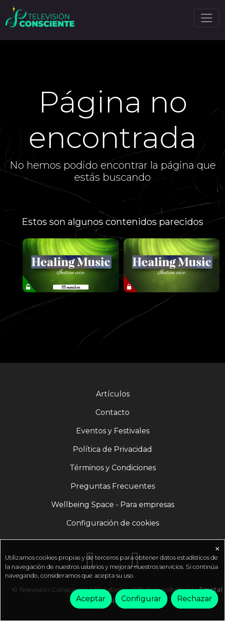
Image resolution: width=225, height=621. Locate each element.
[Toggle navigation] (206, 18)
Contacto (112, 412)
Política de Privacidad (112, 449)
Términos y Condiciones (113, 467)
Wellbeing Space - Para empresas (112, 504)
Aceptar (91, 598)
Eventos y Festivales (112, 430)
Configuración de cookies (112, 523)
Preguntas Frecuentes (113, 486)
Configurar (141, 598)
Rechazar (194, 598)
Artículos (113, 394)
